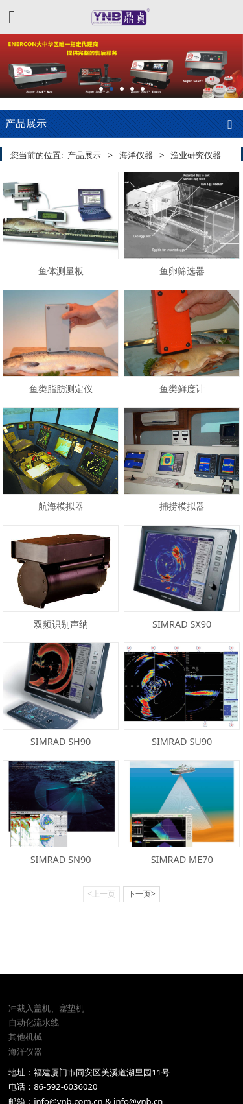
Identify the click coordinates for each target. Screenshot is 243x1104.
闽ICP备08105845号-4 (121, 1080)
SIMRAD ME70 (182, 859)
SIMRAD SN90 (60, 859)
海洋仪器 (136, 155)
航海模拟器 (61, 506)
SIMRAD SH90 (60, 741)
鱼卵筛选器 (182, 270)
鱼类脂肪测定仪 (61, 388)
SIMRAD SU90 (182, 741)
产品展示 (84, 155)
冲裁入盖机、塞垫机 (46, 961)
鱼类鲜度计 (182, 388)
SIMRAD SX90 (181, 624)
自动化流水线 (33, 975)
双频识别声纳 (61, 624)
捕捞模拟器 (182, 506)
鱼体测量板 (61, 270)
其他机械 (25, 990)
